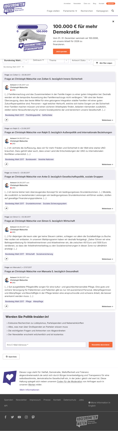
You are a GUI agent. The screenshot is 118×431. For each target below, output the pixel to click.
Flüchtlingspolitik (33, 115)
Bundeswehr (31, 159)
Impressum (35, 400)
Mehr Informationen (29, 390)
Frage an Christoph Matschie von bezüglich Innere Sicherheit (43, 78)
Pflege (28, 301)
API (5, 405)
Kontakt (101, 3)
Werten (31, 384)
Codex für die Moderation (69, 381)
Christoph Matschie (19, 87)
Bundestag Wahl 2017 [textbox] (15, 60)
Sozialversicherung (44, 254)
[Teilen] (6, 120)
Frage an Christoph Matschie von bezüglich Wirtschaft (40, 221)
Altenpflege (38, 301)
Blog (94, 3)
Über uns (87, 3)
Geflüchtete (47, 115)
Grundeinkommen (33, 203)
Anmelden (67, 3)
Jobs (81, 400)
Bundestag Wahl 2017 (12, 67)
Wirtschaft (30, 254)
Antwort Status (79, 60)
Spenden (111, 3)
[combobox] (15, 60)
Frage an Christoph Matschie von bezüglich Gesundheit (41, 271)
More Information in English (99, 404)
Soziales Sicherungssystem (54, 203)
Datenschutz (70, 400)
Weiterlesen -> (107, 120)
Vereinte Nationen (46, 159)
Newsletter (77, 3)
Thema (52, 60)
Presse (47, 400)
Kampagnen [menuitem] (102, 11)
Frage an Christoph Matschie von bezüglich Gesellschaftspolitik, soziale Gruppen (54, 176)
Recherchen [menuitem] (87, 11)
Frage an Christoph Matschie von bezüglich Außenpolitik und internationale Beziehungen (58, 132)
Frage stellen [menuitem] (53, 11)
